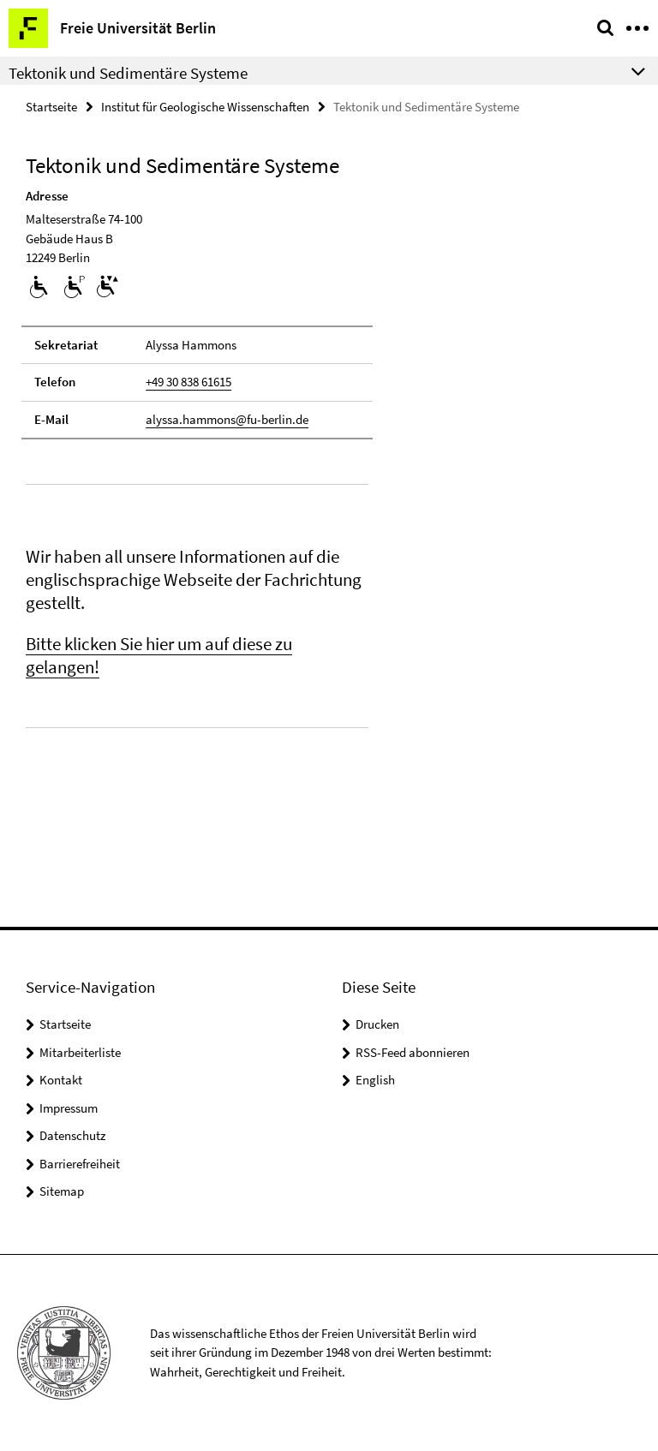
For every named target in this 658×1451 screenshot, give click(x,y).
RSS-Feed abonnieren (413, 1052)
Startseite (51, 107)
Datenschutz (72, 1135)
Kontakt (60, 1080)
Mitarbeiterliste (80, 1052)
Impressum (68, 1108)
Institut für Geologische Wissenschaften (205, 107)
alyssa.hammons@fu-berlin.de (227, 419)
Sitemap (61, 1191)
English (375, 1080)
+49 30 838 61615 (188, 381)
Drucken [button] (377, 1024)
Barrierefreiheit (79, 1163)
